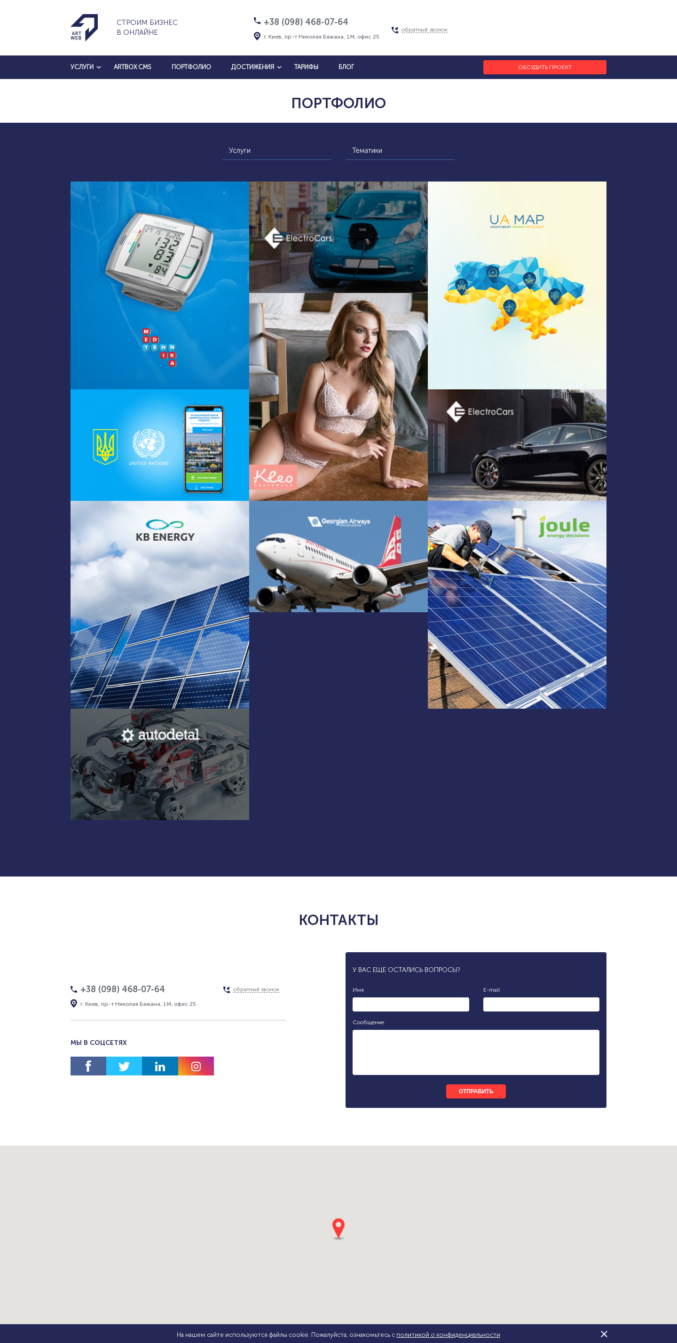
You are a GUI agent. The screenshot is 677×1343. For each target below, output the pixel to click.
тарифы (306, 67)
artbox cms (132, 67)
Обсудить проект (545, 67)
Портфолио (191, 67)
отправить (475, 1091)
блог (346, 67)
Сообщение (368, 1022)
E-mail (491, 990)
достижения (252, 67)
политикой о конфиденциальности (448, 1334)
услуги (82, 67)
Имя (358, 990)
